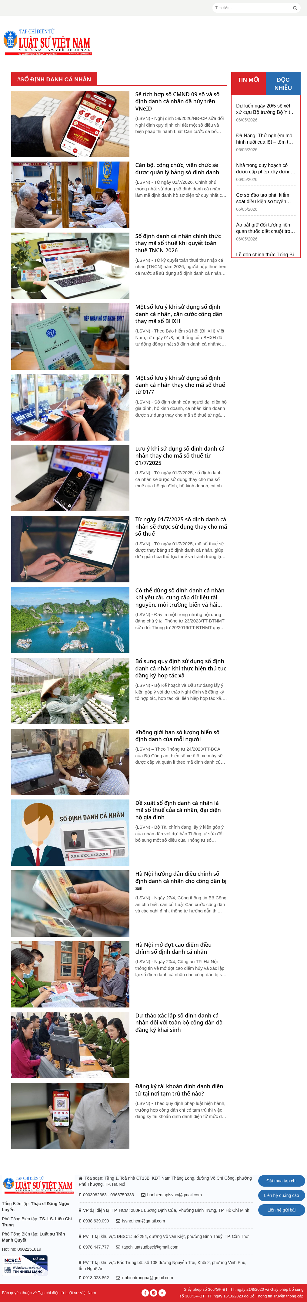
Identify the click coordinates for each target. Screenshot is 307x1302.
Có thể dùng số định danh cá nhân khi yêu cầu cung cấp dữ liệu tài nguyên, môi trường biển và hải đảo (180, 597)
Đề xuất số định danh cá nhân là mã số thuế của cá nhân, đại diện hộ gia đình (178, 810)
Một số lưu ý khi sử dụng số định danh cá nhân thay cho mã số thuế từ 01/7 (180, 385)
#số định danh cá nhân (54, 79)
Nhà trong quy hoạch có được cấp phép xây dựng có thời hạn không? (263, 169)
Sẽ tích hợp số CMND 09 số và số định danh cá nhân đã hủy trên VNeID (177, 101)
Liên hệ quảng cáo (281, 1195)
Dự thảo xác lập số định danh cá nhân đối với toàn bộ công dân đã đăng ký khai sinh (179, 1022)
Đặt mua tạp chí (281, 1180)
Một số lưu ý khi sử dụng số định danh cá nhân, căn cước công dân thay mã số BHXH (178, 314)
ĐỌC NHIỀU (283, 84)
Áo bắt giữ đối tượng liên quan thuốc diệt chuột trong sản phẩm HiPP (265, 228)
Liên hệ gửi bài (282, 1210)
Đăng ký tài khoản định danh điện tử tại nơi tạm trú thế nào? (179, 1090)
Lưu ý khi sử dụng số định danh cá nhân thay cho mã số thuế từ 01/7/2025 (180, 455)
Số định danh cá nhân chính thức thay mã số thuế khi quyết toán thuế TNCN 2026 (178, 243)
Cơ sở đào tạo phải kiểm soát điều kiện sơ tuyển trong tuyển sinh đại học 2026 (262, 199)
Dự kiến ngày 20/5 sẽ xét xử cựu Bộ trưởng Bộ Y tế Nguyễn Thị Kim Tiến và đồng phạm (264, 109)
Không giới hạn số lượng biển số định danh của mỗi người (177, 736)
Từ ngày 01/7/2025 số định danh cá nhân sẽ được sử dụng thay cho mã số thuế (181, 526)
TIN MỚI (248, 80)
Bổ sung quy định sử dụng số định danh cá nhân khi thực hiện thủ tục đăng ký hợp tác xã (180, 668)
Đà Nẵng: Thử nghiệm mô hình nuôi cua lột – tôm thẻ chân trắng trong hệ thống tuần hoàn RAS (265, 139)
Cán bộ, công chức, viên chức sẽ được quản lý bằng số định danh (177, 169)
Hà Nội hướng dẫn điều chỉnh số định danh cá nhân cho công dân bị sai (181, 880)
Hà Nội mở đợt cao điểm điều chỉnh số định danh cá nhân (173, 948)
